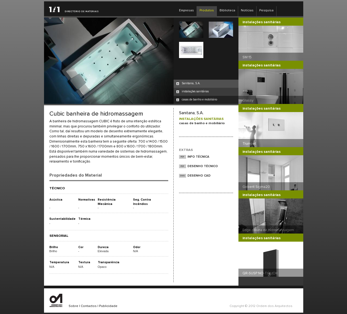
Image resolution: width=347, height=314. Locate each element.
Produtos (207, 10)
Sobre (73, 306)
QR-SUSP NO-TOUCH (259, 273)
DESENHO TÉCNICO (202, 166)
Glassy (248, 100)
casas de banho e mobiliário (199, 99)
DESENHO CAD (199, 175)
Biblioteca (227, 10)
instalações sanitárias (195, 91)
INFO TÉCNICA (198, 156)
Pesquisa (266, 10)
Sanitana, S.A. (191, 83)
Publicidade (108, 306)
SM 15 (247, 57)
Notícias (247, 10)
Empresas (186, 10)
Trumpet (249, 144)
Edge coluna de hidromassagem (268, 230)
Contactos (89, 306)
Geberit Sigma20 (256, 187)
